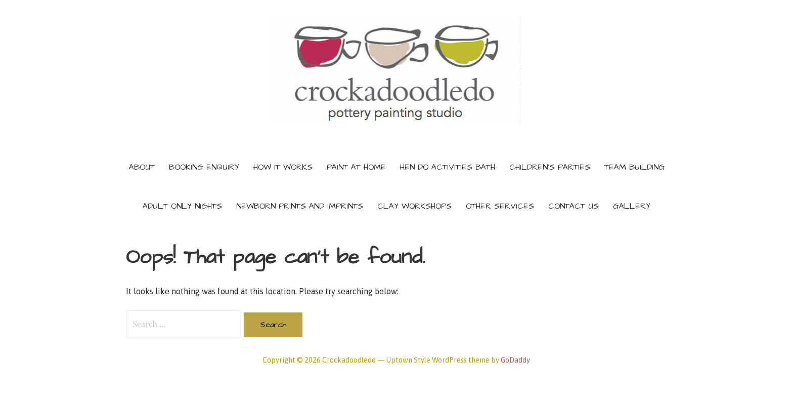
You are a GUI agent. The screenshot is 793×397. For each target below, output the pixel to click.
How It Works (283, 167)
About (142, 167)
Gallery (631, 206)
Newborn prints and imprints (299, 206)
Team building (634, 167)
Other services (500, 206)
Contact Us (573, 206)
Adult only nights (182, 206)
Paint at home (356, 167)
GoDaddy (515, 360)
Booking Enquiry (204, 167)
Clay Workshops (414, 206)
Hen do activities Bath (447, 167)
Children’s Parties (549, 167)
